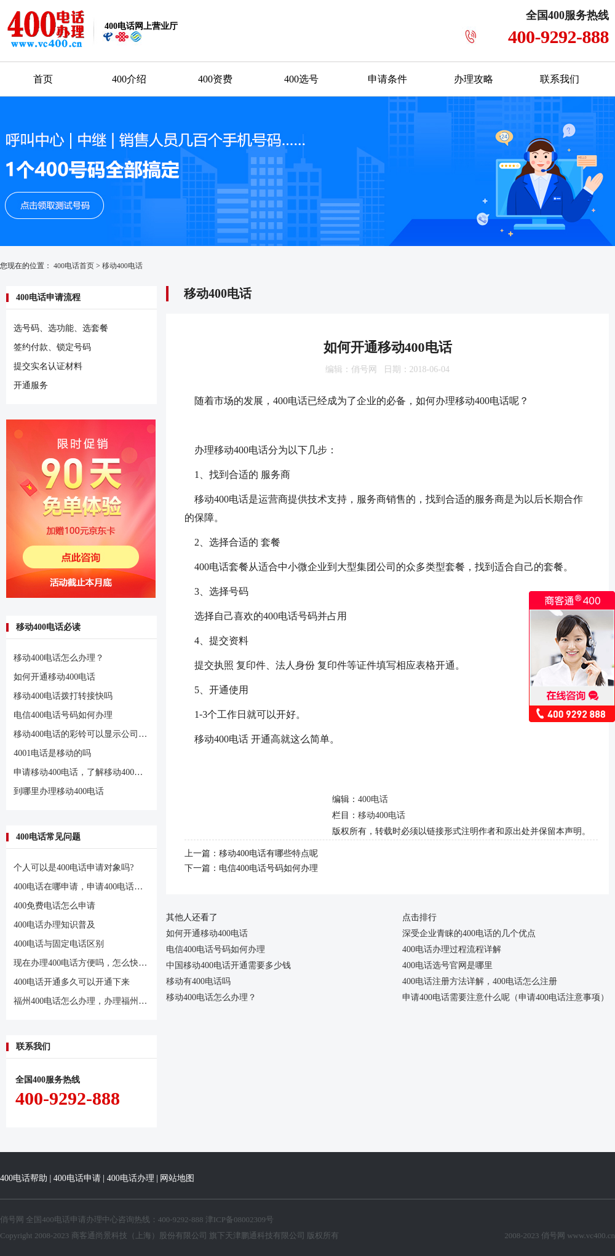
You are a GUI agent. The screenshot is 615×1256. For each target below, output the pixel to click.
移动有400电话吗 (198, 981)
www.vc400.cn (591, 1235)
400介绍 (129, 79)
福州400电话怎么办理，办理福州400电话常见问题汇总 (117, 1001)
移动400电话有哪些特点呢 (268, 853)
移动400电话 (122, 265)
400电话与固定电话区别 (59, 943)
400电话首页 (74, 265)
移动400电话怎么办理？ (59, 657)
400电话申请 (77, 1178)
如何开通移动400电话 (54, 677)
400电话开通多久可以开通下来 (72, 982)
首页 (43, 79)
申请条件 (387, 79)
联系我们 (559, 79)
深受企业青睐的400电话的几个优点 (469, 933)
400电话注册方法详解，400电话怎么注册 (479, 981)
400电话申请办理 (72, 1219)
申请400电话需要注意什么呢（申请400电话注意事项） (505, 997)
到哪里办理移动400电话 (59, 791)
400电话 (373, 799)
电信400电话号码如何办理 (63, 715)
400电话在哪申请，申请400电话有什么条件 (95, 886)
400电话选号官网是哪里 (447, 965)
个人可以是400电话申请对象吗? (73, 867)
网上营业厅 (141, 26)
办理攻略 (473, 79)
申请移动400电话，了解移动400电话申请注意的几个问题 (121, 772)
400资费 (215, 79)
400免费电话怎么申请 (54, 905)
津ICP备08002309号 (239, 1219)
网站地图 (177, 1178)
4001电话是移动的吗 (52, 753)
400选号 (301, 79)
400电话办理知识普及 (54, 924)
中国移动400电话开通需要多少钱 (228, 965)
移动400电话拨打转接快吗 (63, 696)
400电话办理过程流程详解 (451, 949)
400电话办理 (130, 1178)
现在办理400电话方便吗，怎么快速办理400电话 (104, 963)
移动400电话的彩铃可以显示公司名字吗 (89, 734)
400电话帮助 (23, 1178)
